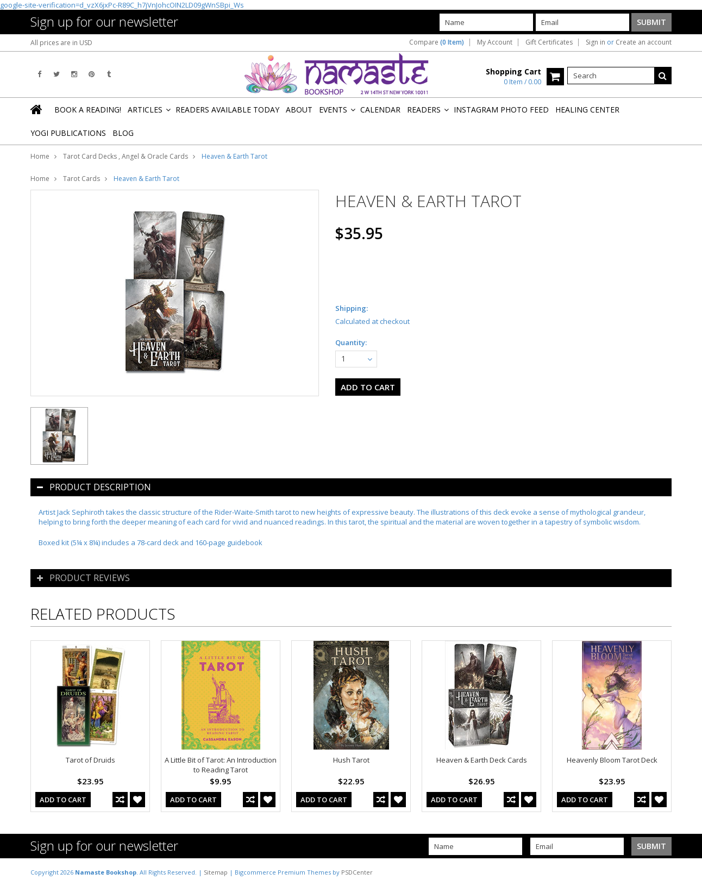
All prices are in (61, 42)
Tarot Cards (81, 178)
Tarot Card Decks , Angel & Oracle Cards (125, 156)
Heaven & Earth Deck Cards (481, 760)
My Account (494, 42)
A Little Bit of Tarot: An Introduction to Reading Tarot (221, 765)
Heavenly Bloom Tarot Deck (612, 760)
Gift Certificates (549, 42)
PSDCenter (357, 872)
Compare (436, 42)
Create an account (644, 42)
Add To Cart (63, 799)
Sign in (595, 42)
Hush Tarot (351, 760)
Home (39, 156)
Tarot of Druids (90, 760)
